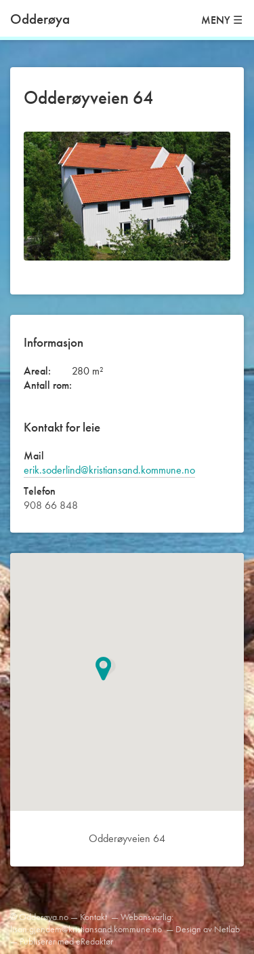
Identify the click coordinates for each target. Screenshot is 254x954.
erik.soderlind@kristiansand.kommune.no (109, 470)
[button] (110, 669)
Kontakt (93, 917)
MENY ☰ (221, 20)
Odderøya (40, 18)
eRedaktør (94, 941)
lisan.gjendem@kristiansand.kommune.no (86, 929)
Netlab (227, 929)
